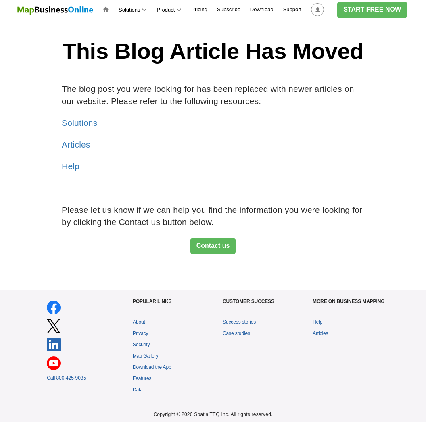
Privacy (140, 333)
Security (141, 344)
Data (138, 390)
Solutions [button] (133, 10)
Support (292, 9)
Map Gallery (145, 356)
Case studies (236, 333)
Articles (76, 144)
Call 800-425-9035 (66, 378)
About (139, 322)
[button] (317, 10)
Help (70, 166)
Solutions (79, 122)
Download (262, 9)
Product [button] (169, 10)
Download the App (152, 367)
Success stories (239, 322)
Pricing (199, 9)
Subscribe (228, 9)
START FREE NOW (372, 9)
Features (142, 378)
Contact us (213, 245)
